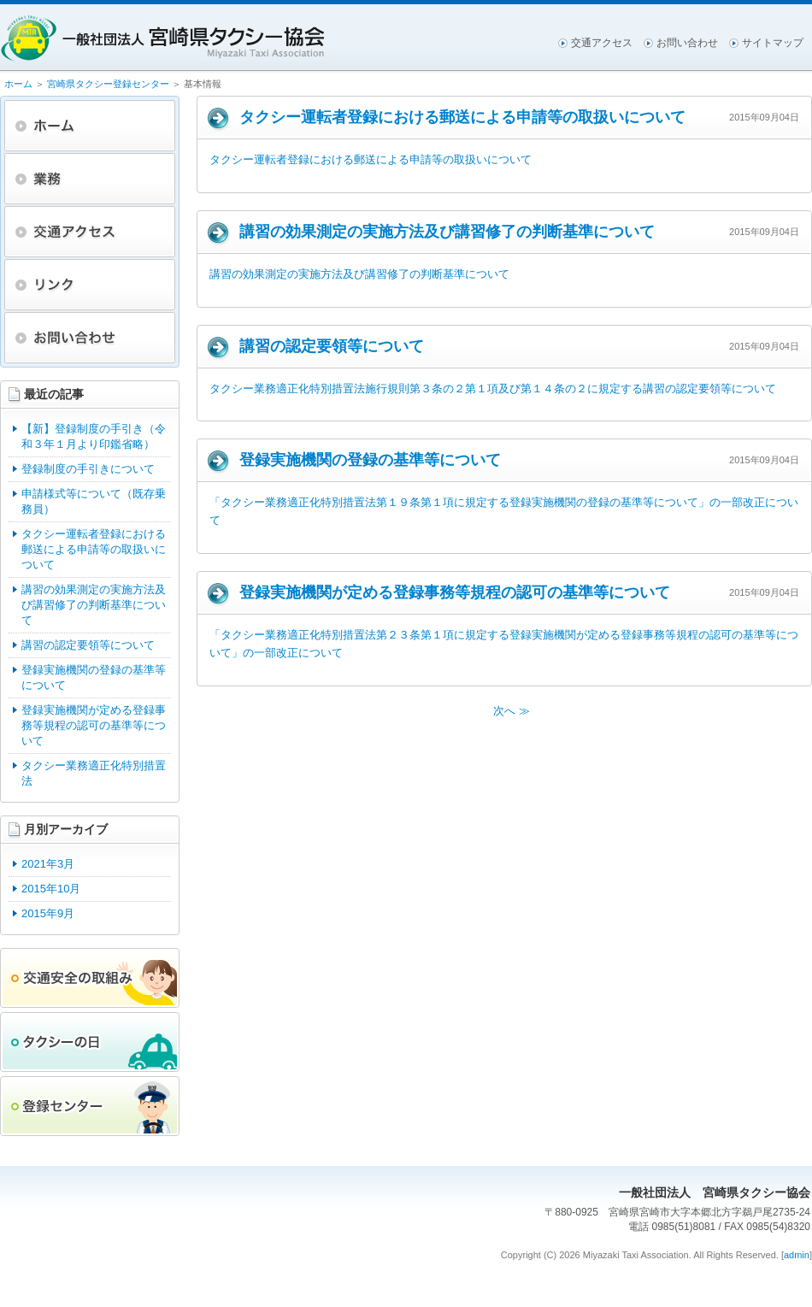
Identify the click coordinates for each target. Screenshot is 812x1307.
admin (796, 1255)
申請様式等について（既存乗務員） (93, 501)
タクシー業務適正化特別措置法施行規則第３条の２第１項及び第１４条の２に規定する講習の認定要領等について (492, 388)
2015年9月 (47, 913)
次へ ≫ (511, 710)
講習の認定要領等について (88, 645)
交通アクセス (602, 43)
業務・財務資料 (89, 178)
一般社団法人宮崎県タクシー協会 (162, 38)
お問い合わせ (687, 43)
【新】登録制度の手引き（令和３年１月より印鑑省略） (93, 436)
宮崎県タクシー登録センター (108, 84)
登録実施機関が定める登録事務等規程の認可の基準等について (93, 725)
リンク (89, 284)
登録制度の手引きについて (88, 468)
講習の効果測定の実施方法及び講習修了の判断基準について (93, 605)
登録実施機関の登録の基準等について (93, 677)
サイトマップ (772, 43)
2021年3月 (47, 863)
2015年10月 (50, 888)
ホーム (18, 84)
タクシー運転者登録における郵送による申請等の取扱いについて (93, 549)
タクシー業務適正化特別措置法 (93, 773)
